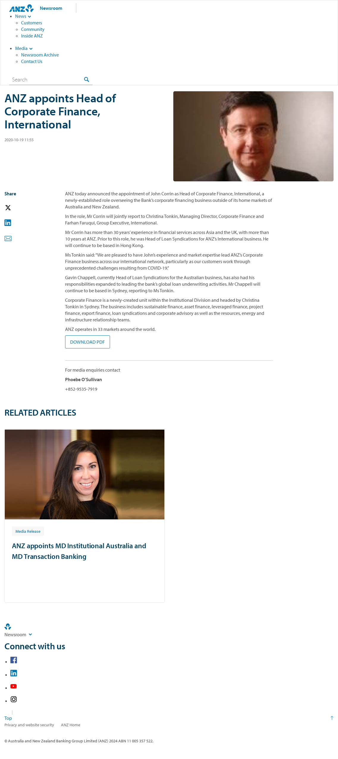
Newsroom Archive (40, 55)
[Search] (50, 79)
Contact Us (31, 61)
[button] (16, 208)
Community (33, 29)
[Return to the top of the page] (169, 718)
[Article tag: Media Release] (28, 531)
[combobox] (50, 79)
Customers (31, 23)
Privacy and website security (29, 724)
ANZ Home (70, 724)
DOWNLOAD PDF (87, 342)
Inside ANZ (32, 36)
